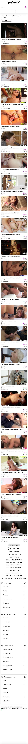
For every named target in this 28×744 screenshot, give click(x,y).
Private (13, 688)
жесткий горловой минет (14, 559)
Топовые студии (9, 677)
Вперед (14, 548)
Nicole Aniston (13, 622)
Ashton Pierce (13, 626)
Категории (7, 583)
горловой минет (14, 551)
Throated (13, 692)
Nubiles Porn (13, 701)
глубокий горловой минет (14, 567)
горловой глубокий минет (14, 565)
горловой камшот (20, 578)
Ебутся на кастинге (13, 657)
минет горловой (14, 557)
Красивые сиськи (13, 599)
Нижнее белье (13, 586)
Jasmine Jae (13, 630)
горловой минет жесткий (14, 575)
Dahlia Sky (13, 638)
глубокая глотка (14, 570)
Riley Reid (13, 618)
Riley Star (13, 634)
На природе (13, 603)
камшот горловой (7, 578)
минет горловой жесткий (14, 562)
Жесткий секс (13, 607)
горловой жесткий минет (14, 573)
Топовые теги (8, 646)
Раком (13, 590)
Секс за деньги (13, 653)
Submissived (13, 696)
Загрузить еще (14, 545)
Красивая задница (13, 649)
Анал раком (13, 661)
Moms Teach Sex (13, 684)
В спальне (13, 595)
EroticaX (13, 680)
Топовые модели (10, 614)
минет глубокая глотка (14, 554)
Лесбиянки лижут (13, 669)
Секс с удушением (13, 665)
